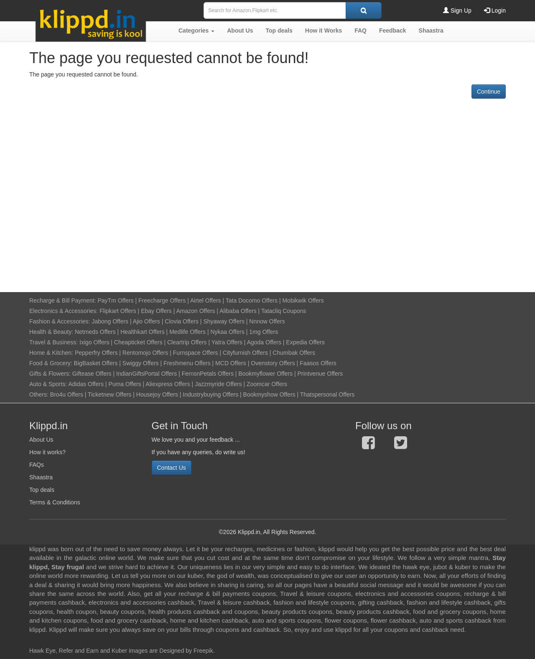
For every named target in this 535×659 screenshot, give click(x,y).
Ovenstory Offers (273, 363)
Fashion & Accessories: (59, 321)
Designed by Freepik (186, 650)
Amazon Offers (195, 311)
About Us (41, 439)
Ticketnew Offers (109, 394)
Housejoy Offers (157, 394)
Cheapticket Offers (138, 342)
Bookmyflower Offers (265, 373)
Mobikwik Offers (303, 300)
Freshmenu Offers (187, 363)
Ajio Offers (146, 321)
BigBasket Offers (96, 363)
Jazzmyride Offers (218, 384)
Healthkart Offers (142, 331)
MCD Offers (230, 363)
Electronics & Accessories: (63, 311)
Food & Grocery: (50, 363)
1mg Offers (263, 331)
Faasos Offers (318, 363)
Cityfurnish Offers (245, 352)
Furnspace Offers (195, 352)
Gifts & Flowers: (50, 373)
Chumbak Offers (294, 352)
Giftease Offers (92, 373)
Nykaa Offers (227, 331)
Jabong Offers (110, 321)
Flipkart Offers (117, 311)
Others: (39, 394)
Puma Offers (124, 384)
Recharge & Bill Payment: (62, 300)
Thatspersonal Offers (327, 394)
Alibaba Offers (237, 311)
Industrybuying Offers (210, 394)
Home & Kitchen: (51, 352)
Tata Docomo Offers (252, 300)
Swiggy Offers (140, 363)
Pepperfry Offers (96, 352)
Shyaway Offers (224, 321)
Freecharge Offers (162, 300)
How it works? (47, 452)
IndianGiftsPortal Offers (146, 373)
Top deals (41, 489)
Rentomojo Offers (145, 352)
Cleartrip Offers (187, 342)
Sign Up (457, 10)
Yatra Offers (226, 342)
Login (495, 10)
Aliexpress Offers (167, 384)
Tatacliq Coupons (283, 311)
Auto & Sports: (48, 384)
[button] (196, 30)
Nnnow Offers (267, 321)
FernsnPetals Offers (208, 373)
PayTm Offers (115, 300)
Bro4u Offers (66, 394)
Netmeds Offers (95, 331)
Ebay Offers (156, 311)
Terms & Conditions (54, 502)
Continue (488, 91)
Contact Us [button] (171, 467)
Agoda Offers (264, 342)
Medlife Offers (187, 331)
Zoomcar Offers (267, 384)
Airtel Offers (205, 300)
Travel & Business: (54, 342)
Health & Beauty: (51, 331)
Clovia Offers (182, 321)
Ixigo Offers (94, 342)
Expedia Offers (305, 342)
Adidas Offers (86, 384)
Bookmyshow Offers (269, 394)
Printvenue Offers (320, 373)
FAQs (36, 464)
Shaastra (41, 477)
